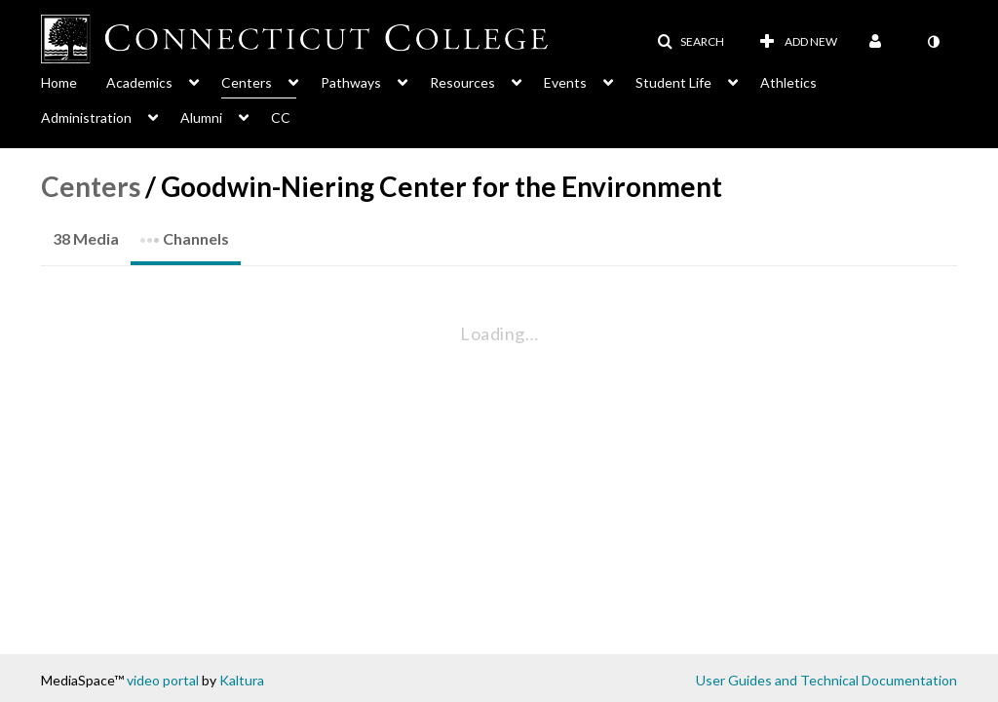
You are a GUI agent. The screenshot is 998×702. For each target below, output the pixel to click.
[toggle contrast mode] (932, 41)
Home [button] (59, 82)
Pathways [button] (351, 82)
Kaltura (241, 680)
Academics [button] (139, 82)
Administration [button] (86, 117)
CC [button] (280, 117)
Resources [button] (462, 82)
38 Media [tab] (86, 238)
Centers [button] (246, 82)
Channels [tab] (184, 232)
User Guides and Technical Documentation (826, 680)
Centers (90, 186)
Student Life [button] (673, 82)
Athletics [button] (788, 82)
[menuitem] (73, 80)
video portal (163, 680)
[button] (690, 41)
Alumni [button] (201, 117)
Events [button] (565, 82)
